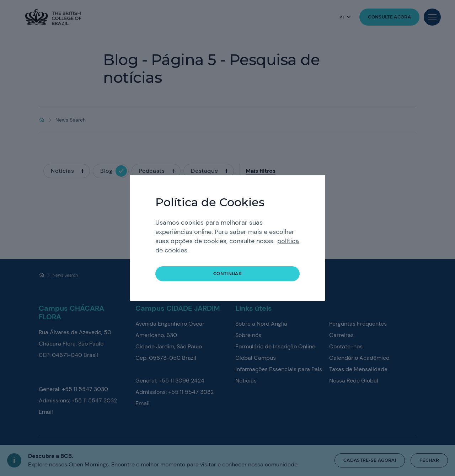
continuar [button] (227, 273)
